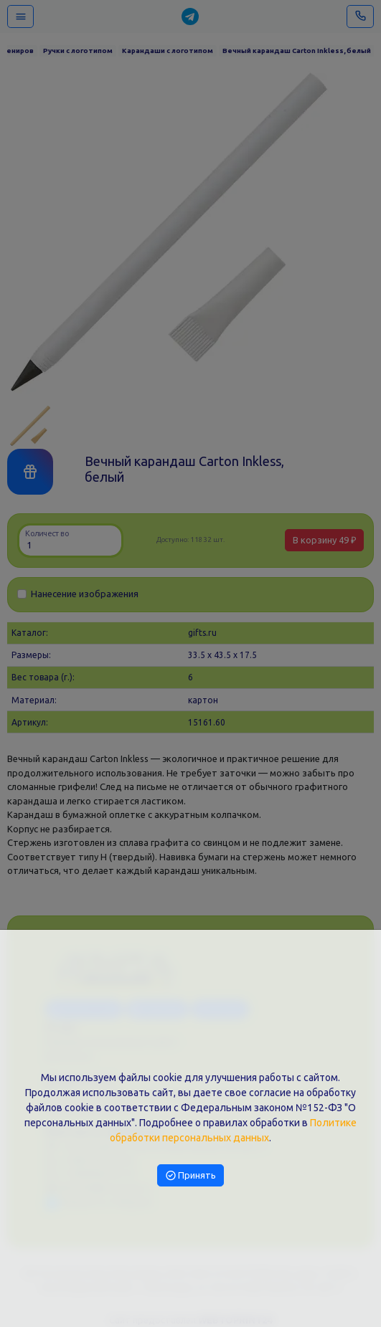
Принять (191, 1175)
